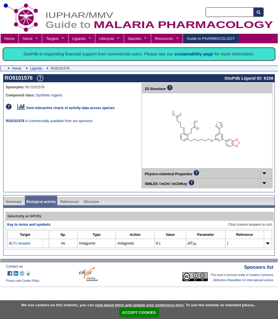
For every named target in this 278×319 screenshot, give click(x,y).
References (69, 202)
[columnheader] (25, 234)
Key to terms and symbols (28, 225)
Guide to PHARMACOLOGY (211, 38)
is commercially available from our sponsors (49, 121)
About (27, 38)
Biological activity (41, 202)
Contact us (14, 266)
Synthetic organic (49, 95)
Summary (14, 202)
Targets (52, 38)
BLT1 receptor (20, 243)
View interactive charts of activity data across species (66, 108)
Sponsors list (258, 267)
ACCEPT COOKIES (139, 312)
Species (134, 38)
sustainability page (193, 53)
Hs (63, 243)
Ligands (79, 38)
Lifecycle (106, 38)
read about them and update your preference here (139, 305)
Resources (164, 38)
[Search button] (259, 12)
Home (9, 38)
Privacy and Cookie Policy (23, 280)
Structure (91, 202)
